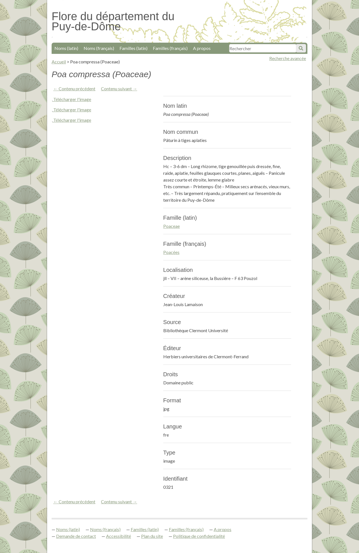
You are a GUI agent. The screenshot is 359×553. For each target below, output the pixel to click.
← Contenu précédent (74, 88)
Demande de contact (76, 536)
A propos (202, 48)
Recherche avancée (287, 58)
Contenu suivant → (119, 88)
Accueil (59, 61)
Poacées (171, 252)
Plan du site (152, 536)
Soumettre (301, 48)
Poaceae (171, 226)
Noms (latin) (66, 48)
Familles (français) (170, 48)
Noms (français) (99, 48)
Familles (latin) (133, 48)
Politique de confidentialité (199, 536)
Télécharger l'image (72, 99)
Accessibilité (118, 536)
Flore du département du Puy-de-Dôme (113, 21)
